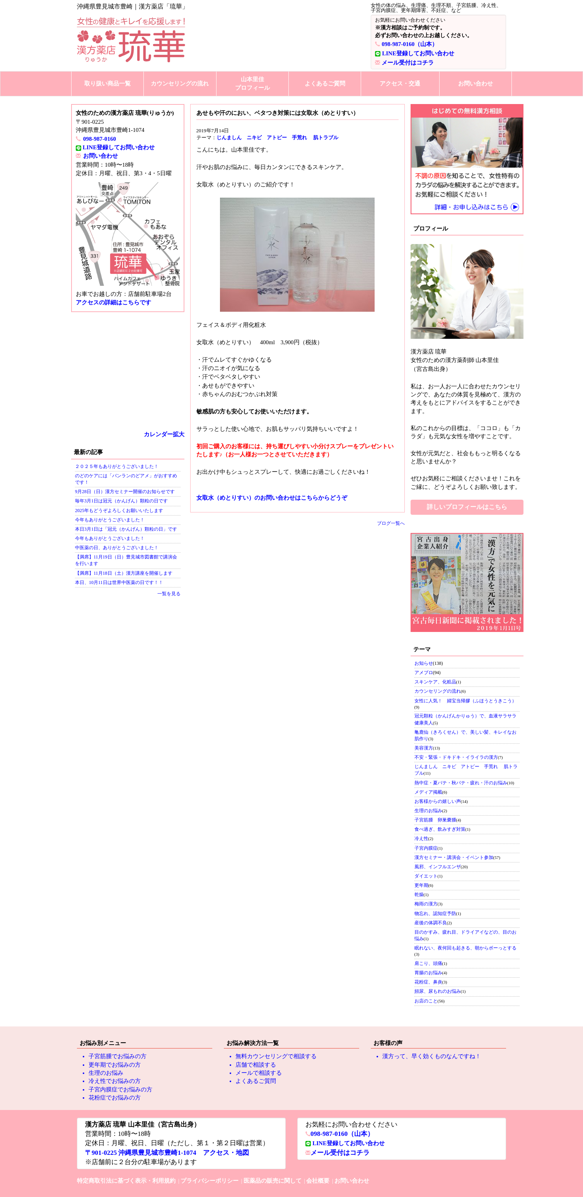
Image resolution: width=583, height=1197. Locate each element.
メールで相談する (258, 1073)
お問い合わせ (475, 83)
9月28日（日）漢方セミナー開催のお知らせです (125, 491)
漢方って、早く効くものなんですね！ (431, 1056)
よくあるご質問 (325, 83)
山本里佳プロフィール (252, 83)
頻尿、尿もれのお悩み (437, 991)
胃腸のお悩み (428, 972)
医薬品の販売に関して (273, 1181)
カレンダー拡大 (164, 434)
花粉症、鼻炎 (428, 982)
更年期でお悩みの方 (115, 1065)
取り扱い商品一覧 (107, 83)
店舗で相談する (255, 1065)
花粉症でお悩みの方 (115, 1098)
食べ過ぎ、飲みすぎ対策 (439, 829)
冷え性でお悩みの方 (115, 1081)
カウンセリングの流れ (180, 83)
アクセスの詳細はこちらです (113, 302)
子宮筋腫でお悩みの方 (118, 1056)
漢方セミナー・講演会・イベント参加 (453, 857)
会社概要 (317, 1181)
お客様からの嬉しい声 (437, 801)
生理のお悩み (428, 810)
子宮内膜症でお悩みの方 (120, 1089)
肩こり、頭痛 (428, 963)
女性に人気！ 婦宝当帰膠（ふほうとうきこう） (465, 701)
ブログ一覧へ (391, 523)
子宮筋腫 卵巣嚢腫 (435, 820)
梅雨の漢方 (426, 904)
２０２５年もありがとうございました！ (117, 466)
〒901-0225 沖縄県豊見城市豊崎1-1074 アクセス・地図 (167, 1152)
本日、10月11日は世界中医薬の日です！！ (119, 582)
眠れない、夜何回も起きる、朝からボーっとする (465, 948)
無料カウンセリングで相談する (276, 1056)
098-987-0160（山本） (410, 44)
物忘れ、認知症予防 (435, 913)
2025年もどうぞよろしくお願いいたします (119, 510)
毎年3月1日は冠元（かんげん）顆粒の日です (121, 501)
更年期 (421, 885)
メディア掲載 (428, 792)
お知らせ (423, 663)
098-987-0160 (99, 139)
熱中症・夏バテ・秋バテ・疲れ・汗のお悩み (460, 782)
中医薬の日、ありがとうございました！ (117, 547)
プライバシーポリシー (210, 1181)
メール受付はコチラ (408, 63)
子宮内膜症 (426, 848)
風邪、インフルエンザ (437, 866)
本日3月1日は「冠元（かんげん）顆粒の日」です (126, 529)
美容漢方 (423, 748)
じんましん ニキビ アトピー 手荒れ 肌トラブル (277, 137)
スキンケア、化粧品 (435, 682)
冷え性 (421, 838)
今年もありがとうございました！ (110, 520)
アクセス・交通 (400, 83)
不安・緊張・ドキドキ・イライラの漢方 (456, 757)
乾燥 (419, 894)
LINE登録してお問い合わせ (418, 53)
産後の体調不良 (430, 922)
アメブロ (423, 672)
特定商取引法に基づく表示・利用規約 (126, 1181)
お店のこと (426, 1001)
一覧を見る (169, 593)
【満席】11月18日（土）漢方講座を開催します (123, 573)
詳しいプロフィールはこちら (467, 507)
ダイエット (426, 876)
